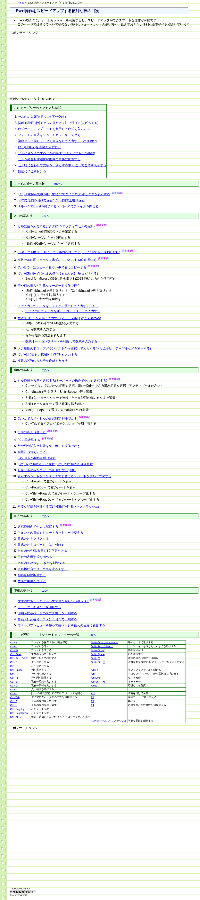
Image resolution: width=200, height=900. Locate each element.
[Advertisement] (43, 62)
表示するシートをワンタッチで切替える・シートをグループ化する (64, 476)
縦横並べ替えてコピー (33, 452)
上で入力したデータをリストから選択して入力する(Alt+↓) (58, 306)
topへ (58, 183)
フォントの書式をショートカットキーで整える (51, 135)
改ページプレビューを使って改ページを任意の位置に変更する (61, 625)
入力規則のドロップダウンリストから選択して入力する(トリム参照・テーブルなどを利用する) (84, 348)
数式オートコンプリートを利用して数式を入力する (54, 129)
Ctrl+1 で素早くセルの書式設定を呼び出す (48, 418)
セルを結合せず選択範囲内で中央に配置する (49, 159)
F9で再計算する (29, 439)
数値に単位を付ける (32, 171)
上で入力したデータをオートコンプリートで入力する (62, 311)
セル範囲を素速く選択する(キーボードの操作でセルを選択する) (63, 380)
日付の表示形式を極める (35, 557)
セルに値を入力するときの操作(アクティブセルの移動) (56, 153)
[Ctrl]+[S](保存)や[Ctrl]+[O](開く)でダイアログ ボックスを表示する (64, 194)
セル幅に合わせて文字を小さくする (43, 569)
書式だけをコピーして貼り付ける (41, 544)
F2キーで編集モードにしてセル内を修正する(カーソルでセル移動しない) (69, 252)
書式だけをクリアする (33, 538)
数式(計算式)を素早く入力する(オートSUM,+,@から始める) (59, 318)
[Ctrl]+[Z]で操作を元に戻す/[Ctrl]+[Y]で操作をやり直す (55, 464)
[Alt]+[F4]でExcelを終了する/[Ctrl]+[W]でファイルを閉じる (58, 206)
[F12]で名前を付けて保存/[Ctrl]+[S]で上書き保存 (51, 200)
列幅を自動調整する (32, 575)
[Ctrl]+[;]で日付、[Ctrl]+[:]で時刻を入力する (47, 354)
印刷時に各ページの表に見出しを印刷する (47, 613)
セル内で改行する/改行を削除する (41, 563)
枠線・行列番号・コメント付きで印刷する (47, 619)
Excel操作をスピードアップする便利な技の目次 (57, 11)
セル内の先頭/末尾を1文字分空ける (42, 116)
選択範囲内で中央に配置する (38, 526)
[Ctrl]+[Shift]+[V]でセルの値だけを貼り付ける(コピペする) (58, 122)
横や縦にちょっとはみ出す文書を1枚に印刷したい (53, 601)
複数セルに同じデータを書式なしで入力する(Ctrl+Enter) (57, 141)
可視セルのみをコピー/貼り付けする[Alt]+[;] (48, 470)
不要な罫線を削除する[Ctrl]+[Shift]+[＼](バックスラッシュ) (58, 506)
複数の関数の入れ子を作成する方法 (43, 360)
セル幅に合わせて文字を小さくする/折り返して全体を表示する (62, 165)
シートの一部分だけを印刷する (39, 607)
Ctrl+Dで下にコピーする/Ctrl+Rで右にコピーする (52, 267)
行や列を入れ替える (32, 432)
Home (21, 2)
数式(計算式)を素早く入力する (39, 147)
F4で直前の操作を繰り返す (37, 458)
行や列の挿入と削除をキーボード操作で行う (49, 285)
